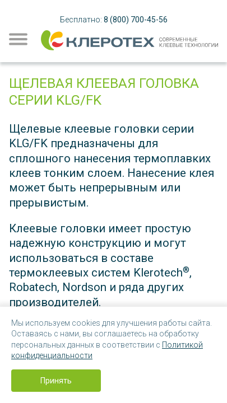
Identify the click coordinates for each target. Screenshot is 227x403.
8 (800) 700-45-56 (136, 19)
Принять (56, 380)
